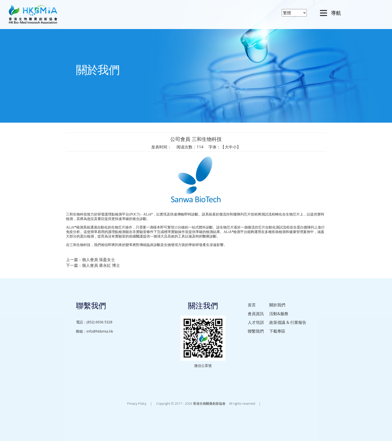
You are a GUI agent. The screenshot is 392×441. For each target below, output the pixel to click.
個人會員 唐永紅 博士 (101, 265)
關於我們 (277, 305)
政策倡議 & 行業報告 (287, 322)
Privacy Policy (136, 403)
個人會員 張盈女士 (98, 259)
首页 (252, 305)
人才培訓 (256, 322)
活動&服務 (278, 313)
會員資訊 (256, 313)
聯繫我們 (256, 331)
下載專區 (277, 331)
